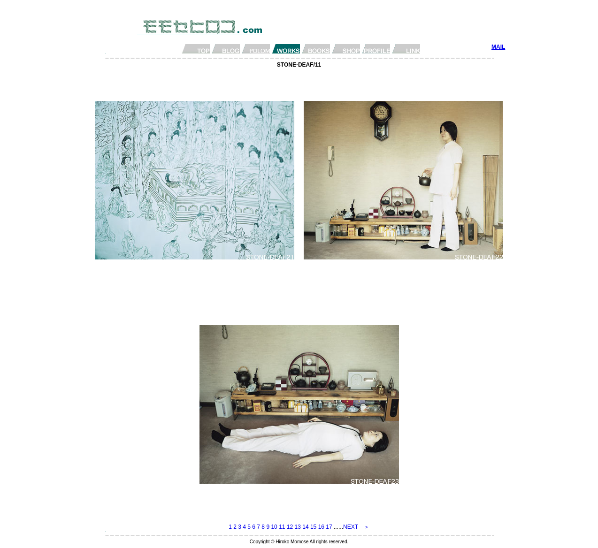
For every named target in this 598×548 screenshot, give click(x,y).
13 (298, 527)
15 (313, 527)
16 (321, 527)
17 (329, 527)
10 (274, 527)
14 (305, 527)
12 (290, 527)
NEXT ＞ (356, 527)
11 (282, 527)
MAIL (498, 47)
